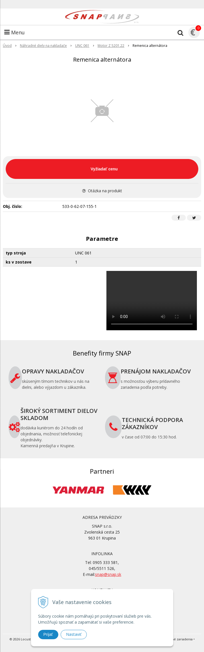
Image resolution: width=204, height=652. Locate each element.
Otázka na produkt (102, 190)
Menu (14, 32)
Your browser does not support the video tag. (151, 300)
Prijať (48, 634)
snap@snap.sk (108, 574)
